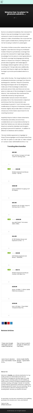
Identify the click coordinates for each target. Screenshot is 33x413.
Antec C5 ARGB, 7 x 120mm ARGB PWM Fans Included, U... (21, 290)
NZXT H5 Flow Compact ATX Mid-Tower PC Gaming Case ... (21, 155)
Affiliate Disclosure (6, 405)
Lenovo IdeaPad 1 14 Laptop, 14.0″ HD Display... (21, 189)
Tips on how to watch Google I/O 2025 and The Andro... (23, 344)
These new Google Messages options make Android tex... (7, 344)
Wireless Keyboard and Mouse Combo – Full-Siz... (20, 172)
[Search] (30, 2)
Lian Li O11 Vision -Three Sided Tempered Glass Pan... (20, 307)
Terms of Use (4, 403)
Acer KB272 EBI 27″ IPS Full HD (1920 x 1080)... (20, 223)
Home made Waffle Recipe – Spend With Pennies (23, 360)
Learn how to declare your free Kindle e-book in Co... (8, 360)
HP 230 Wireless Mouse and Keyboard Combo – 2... (19, 239)
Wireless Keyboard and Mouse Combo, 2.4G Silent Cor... (20, 273)
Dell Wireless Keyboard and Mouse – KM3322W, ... (19, 256)
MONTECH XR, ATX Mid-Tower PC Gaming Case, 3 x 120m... (21, 206)
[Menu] (2, 2)
